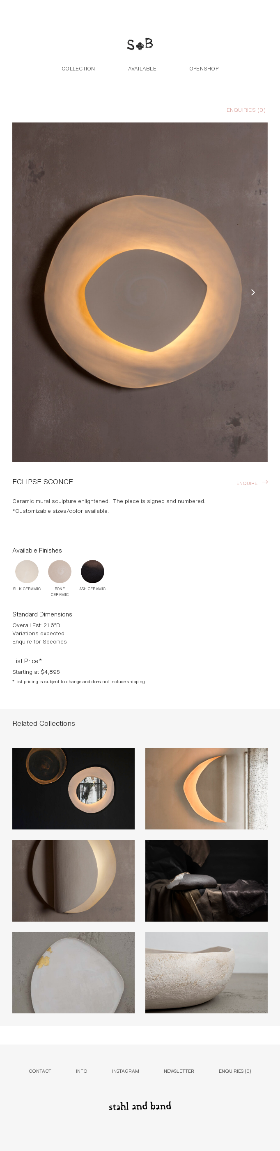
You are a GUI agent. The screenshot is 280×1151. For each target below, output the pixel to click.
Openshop (203, 68)
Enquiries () (246, 109)
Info (81, 1070)
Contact (40, 1070)
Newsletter (179, 1070)
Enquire (246, 483)
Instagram (125, 1070)
